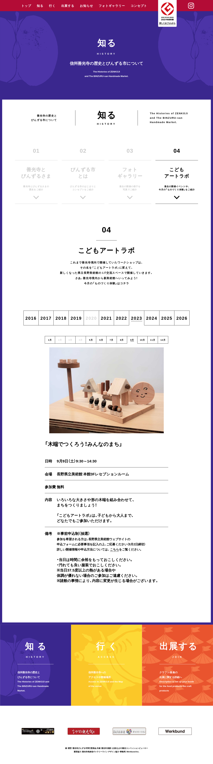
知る (40, 5)
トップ (26, 5)
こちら (114, 549)
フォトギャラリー (112, 5)
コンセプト (139, 5)
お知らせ (86, 5)
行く (52, 5)
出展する (67, 5)
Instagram (191, 6)
